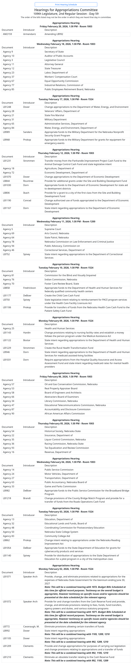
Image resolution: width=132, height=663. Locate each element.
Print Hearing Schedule (66, 4)
